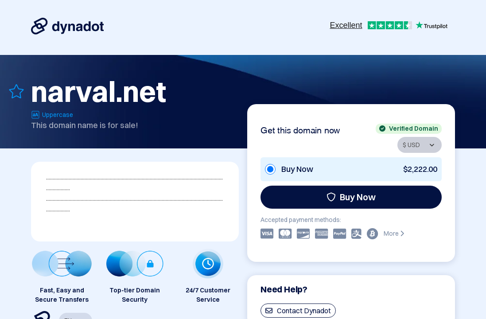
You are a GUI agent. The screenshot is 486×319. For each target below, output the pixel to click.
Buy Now (351, 196)
